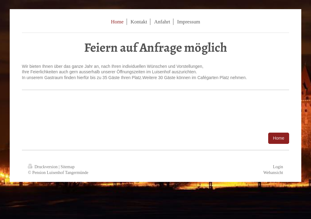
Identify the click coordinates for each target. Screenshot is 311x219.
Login (278, 167)
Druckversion (43, 167)
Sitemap (68, 167)
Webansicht (273, 172)
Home (278, 138)
